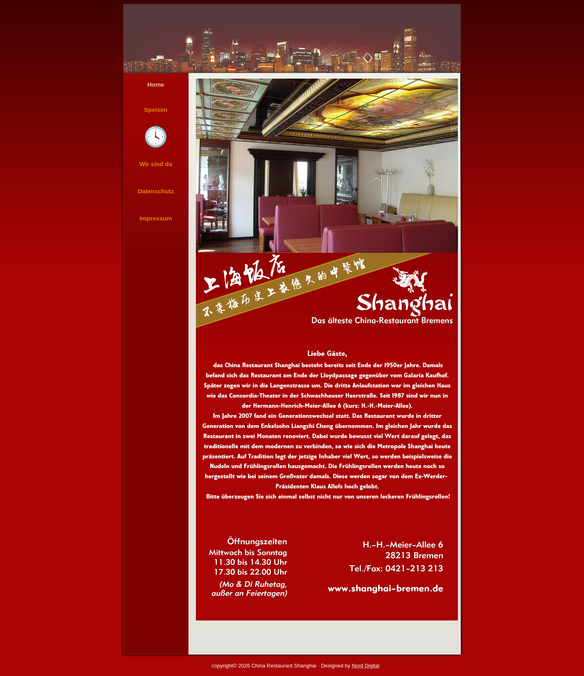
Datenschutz (155, 191)
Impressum (156, 218)
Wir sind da (156, 163)
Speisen (155, 109)
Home (155, 84)
